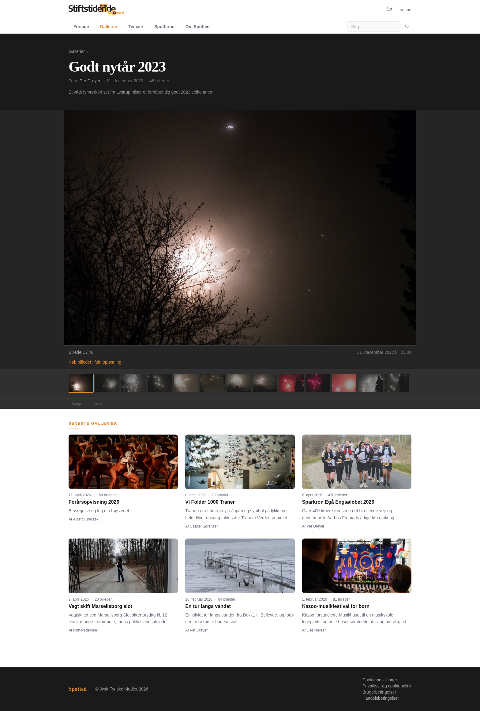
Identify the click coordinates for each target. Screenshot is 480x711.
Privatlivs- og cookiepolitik (386, 685)
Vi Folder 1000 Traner (210, 502)
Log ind (404, 9)
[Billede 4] (160, 383)
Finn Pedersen (85, 630)
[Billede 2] (107, 383)
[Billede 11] (344, 383)
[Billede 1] (81, 383)
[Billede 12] (370, 383)
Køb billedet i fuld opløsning (95, 362)
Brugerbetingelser (379, 692)
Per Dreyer (90, 80)
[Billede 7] (239, 383)
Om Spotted (198, 26)
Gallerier (109, 26)
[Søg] (407, 26)
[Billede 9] (291, 383)
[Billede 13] (396, 383)
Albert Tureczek (86, 519)
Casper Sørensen (204, 526)
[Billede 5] (186, 383)
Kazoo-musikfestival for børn (335, 606)
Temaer (135, 26)
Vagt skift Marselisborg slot (100, 606)
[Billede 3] (133, 383)
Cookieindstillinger (379, 679)
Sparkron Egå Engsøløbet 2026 (338, 502)
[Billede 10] (318, 383)
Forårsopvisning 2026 (94, 502)
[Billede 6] (212, 383)
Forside (81, 26)
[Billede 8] (265, 383)
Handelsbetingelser (380, 698)
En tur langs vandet (208, 606)
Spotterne (164, 26)
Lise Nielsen (316, 630)
